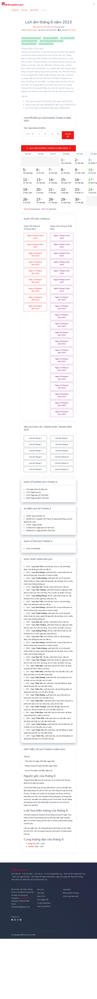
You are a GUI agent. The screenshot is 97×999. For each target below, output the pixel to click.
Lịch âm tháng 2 (35, 444)
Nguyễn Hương (31, 30)
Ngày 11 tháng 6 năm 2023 (61, 298)
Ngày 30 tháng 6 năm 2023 (61, 413)
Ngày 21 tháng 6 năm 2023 (61, 351)
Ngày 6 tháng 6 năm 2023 (35, 245)
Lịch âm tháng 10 (62, 457)
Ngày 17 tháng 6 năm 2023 (35, 272)
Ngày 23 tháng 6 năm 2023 (61, 369)
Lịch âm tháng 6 (35, 469)
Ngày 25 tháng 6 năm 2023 (61, 377)
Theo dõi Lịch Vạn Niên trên (48, 27)
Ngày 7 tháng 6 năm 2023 (62, 272)
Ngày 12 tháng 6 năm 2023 (35, 263)
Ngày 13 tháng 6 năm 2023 (61, 307)
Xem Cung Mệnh (43, 906)
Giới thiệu (67, 889)
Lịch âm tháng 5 (35, 463)
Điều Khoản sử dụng (71, 893)
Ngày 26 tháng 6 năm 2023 (35, 307)
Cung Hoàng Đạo (43, 903)
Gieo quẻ (40, 893)
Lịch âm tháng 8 (61, 444)
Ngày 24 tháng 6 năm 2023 (35, 298)
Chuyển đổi (68, 135)
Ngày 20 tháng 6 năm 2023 (35, 289)
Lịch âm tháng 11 (62, 463)
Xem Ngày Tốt (42, 899)
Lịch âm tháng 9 (61, 451)
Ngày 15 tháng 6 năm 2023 (61, 324)
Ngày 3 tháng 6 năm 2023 (62, 254)
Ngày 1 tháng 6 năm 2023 (62, 236)
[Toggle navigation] (93, 3)
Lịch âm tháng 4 (35, 457)
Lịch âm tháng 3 (35, 451)
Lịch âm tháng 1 (35, 438)
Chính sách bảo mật (70, 896)
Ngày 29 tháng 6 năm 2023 (61, 404)
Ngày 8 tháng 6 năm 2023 (62, 280)
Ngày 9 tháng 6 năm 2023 (62, 289)
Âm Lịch (40, 889)
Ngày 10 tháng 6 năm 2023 (35, 254)
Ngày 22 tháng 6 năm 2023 (61, 360)
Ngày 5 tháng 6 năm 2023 (35, 236)
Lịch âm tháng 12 (62, 469)
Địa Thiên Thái (25, 898)
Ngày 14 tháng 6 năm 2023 (61, 316)
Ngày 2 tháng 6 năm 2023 (62, 245)
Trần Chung (72, 30)
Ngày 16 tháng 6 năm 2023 (61, 333)
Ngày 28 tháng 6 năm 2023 (61, 395)
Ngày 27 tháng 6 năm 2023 (61, 386)
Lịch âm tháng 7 (61, 438)
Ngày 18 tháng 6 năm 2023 (61, 342)
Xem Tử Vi (41, 896)
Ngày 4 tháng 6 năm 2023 (62, 263)
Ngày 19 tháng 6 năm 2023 (35, 280)
